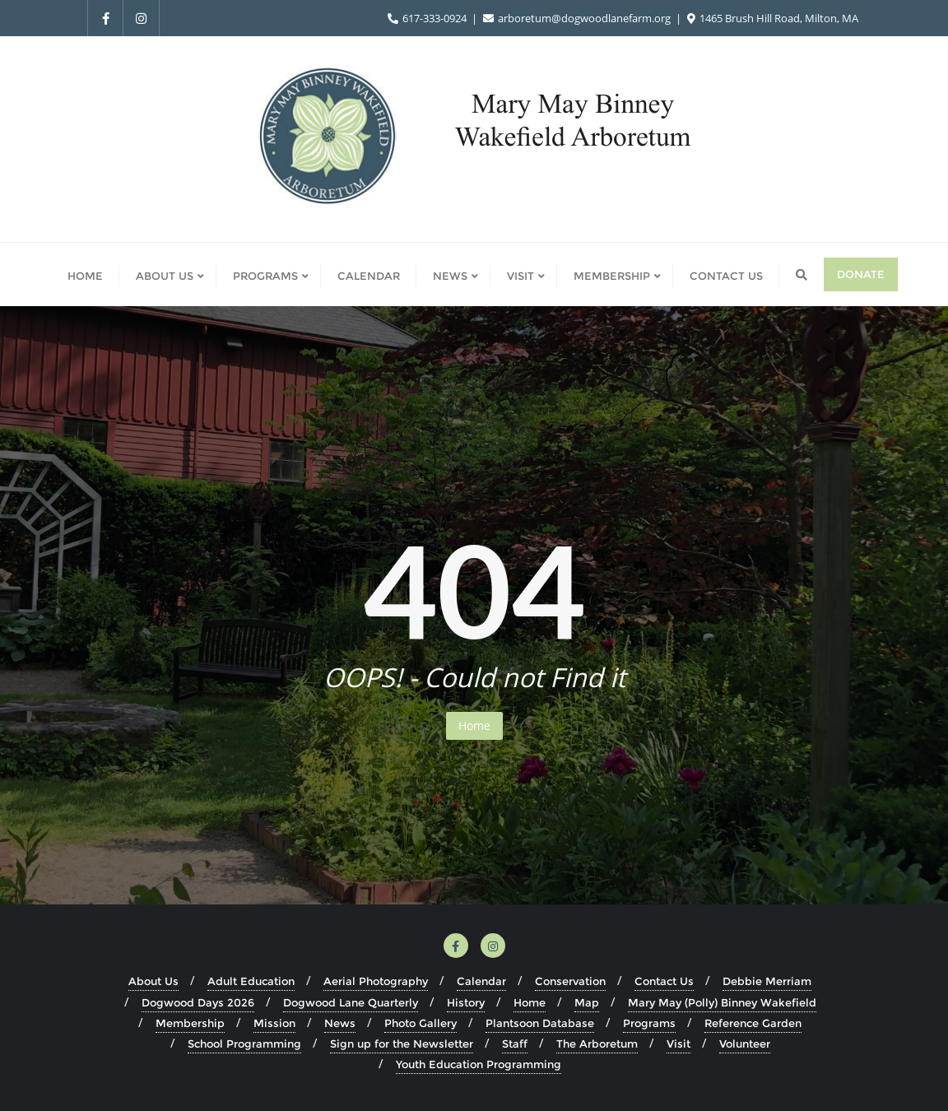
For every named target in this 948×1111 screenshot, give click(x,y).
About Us (153, 981)
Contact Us (664, 981)
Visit (678, 1043)
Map (586, 1002)
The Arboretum (597, 1043)
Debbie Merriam (767, 981)
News (340, 1023)
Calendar (481, 981)
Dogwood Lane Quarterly (350, 1002)
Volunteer (744, 1043)
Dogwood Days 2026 (198, 1002)
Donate (861, 274)
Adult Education (251, 981)
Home (474, 725)
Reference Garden (753, 1023)
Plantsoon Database (540, 1023)
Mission (274, 1023)
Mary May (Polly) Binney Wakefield (722, 1002)
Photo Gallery (420, 1023)
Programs (649, 1023)
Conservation (570, 981)
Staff (514, 1043)
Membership (190, 1023)
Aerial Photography (375, 981)
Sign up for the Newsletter (401, 1043)
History (466, 1002)
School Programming (244, 1043)
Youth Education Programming (478, 1064)
